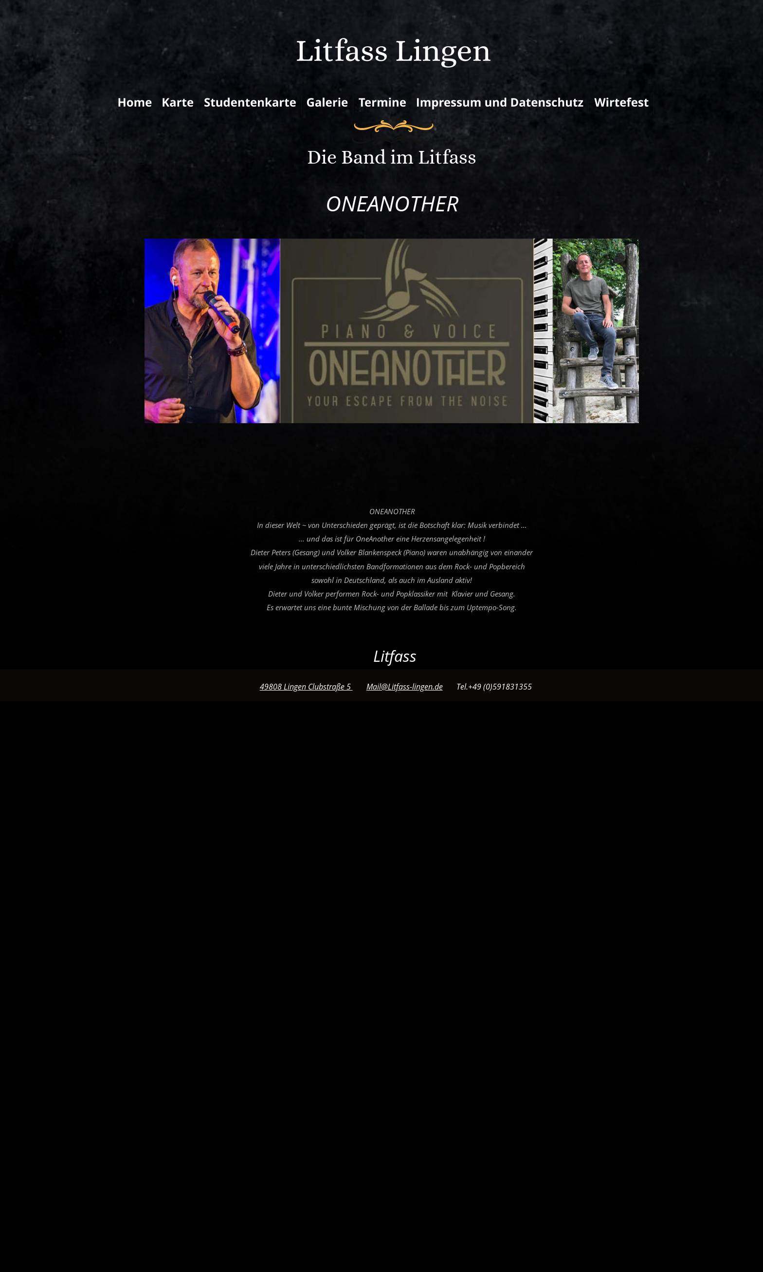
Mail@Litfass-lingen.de (404, 686)
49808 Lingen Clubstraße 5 (306, 686)
